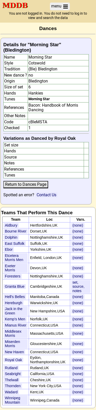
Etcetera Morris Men (14, 258)
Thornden (13, 386)
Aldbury (11, 225)
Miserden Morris (12, 344)
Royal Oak (13, 360)
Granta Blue (15, 286)
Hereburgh (13, 303)
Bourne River (15, 231)
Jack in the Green (14, 311)
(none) (77, 225)
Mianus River (15, 325)
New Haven (14, 352)
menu (60, 6)
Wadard (11, 392)
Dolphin (11, 237)
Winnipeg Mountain (12, 400)
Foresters (12, 276)
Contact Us (46, 194)
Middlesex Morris (13, 333)
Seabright (13, 374)
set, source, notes (78, 286)
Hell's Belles (15, 297)
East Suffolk (15, 243)
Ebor (9, 249)
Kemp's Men (15, 319)
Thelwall (11, 380)
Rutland (11, 368)
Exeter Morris (10, 268)
